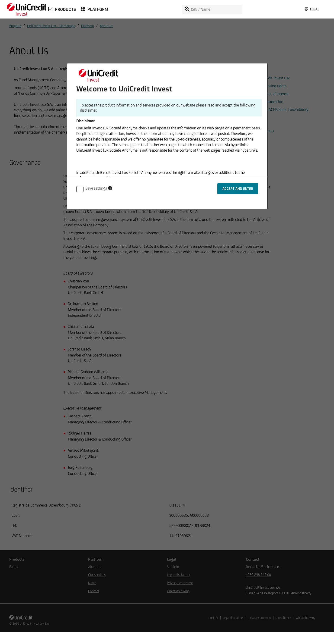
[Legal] (311, 10)
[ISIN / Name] (216, 9)
